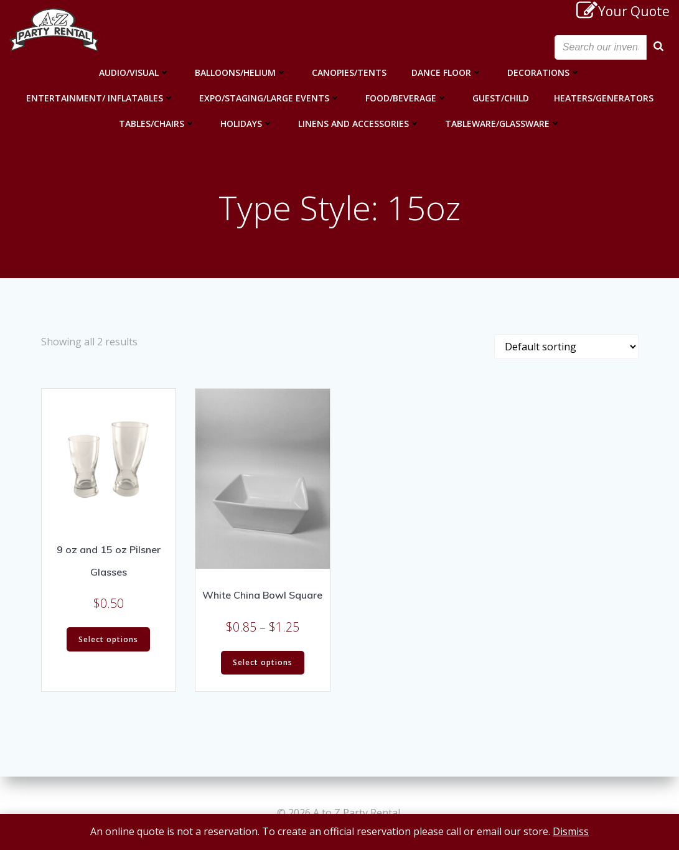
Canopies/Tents (349, 72)
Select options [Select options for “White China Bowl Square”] (263, 662)
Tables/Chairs (157, 123)
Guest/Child (500, 98)
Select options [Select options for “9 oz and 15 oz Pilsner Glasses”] (108, 639)
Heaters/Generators (603, 98)
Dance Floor (446, 72)
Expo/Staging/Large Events (269, 98)
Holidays (246, 123)
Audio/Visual (134, 72)
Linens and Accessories (359, 123)
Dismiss (571, 831)
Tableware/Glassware (503, 123)
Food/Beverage (406, 98)
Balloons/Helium (241, 72)
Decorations (544, 72)
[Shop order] (566, 346)
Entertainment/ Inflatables (100, 98)
